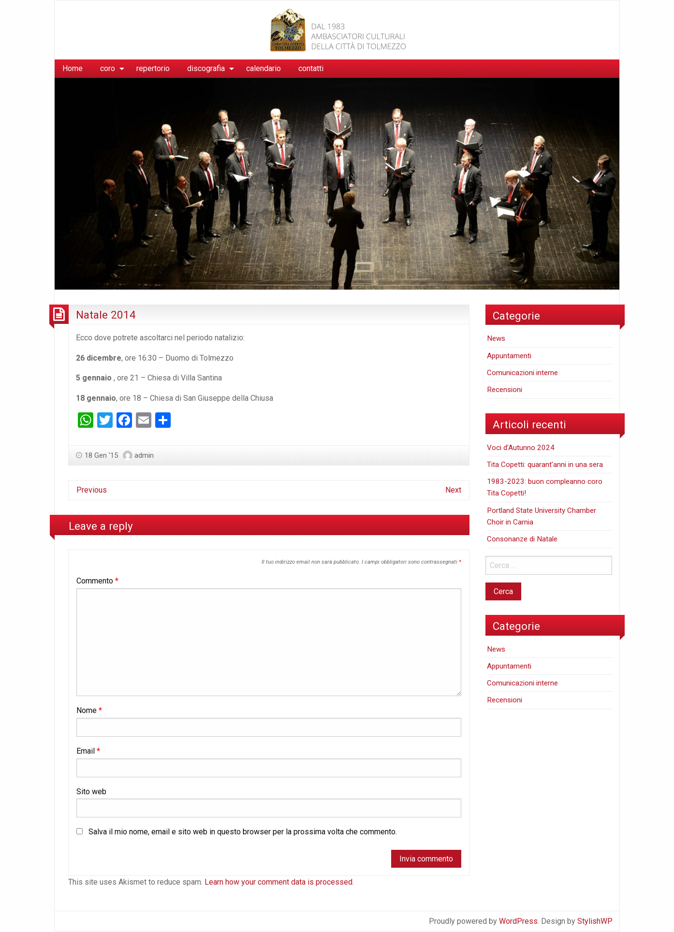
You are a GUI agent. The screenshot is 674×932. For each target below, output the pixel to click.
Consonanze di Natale (522, 539)
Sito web (91, 791)
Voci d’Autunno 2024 (521, 447)
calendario (263, 68)
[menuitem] (72, 68)
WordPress (518, 921)
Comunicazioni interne (522, 372)
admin (144, 455)
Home (72, 68)
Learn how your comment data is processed (278, 882)
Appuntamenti (509, 355)
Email (88, 751)
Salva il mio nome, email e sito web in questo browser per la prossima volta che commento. (242, 831)
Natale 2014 (106, 314)
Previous (91, 490)
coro (107, 68)
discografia (206, 68)
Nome (89, 710)
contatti (310, 68)
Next (453, 490)
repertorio (153, 68)
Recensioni (504, 389)
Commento (97, 580)
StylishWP (595, 921)
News (496, 338)
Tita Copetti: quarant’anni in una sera (545, 464)
